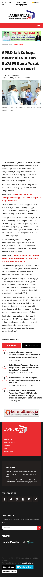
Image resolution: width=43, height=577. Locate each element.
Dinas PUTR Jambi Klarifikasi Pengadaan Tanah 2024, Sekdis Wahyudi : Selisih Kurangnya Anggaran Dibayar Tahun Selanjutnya (25, 394)
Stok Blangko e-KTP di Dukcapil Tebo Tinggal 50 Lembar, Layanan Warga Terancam (21, 197)
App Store (8, 567)
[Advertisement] (21, 136)
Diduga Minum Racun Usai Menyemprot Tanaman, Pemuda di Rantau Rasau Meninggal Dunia (24, 355)
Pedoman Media (9, 442)
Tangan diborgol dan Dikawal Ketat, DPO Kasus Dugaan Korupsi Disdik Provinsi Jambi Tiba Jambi (20, 258)
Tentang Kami (8, 452)
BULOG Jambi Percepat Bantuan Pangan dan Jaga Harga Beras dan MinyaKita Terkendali (24, 368)
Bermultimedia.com (27, 563)
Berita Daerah (18, 44)
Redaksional (8, 439)
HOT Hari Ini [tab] (11, 345)
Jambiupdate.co (7, 44)
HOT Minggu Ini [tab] (31, 345)
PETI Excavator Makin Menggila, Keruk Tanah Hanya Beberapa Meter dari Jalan (25, 380)
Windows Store (25, 567)
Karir (5, 449)
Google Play (9, 571)
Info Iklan (7, 445)
